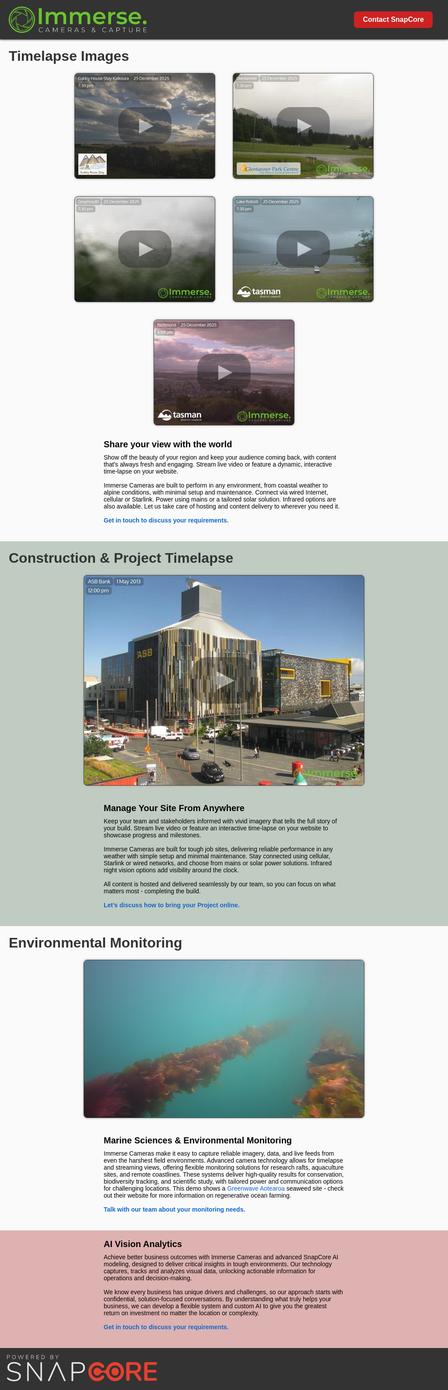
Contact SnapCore (393, 19)
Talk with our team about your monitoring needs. (174, 1209)
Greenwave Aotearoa (256, 1188)
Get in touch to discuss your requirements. (166, 520)
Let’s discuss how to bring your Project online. (172, 905)
